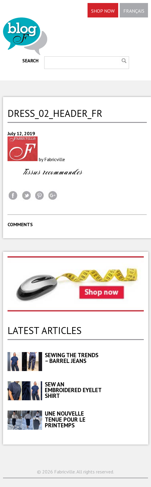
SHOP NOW (103, 11)
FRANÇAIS (133, 11)
